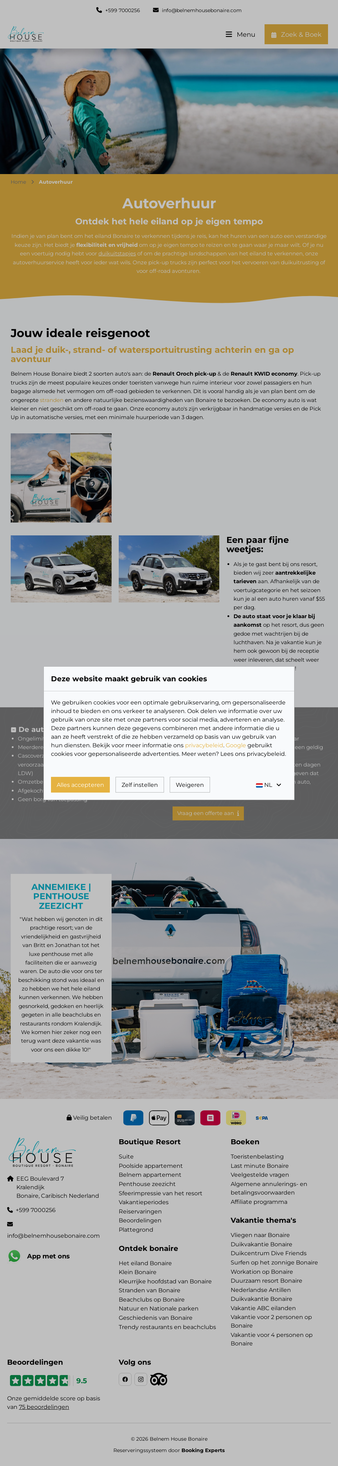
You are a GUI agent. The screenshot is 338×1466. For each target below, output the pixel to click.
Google (236, 745)
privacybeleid (204, 745)
